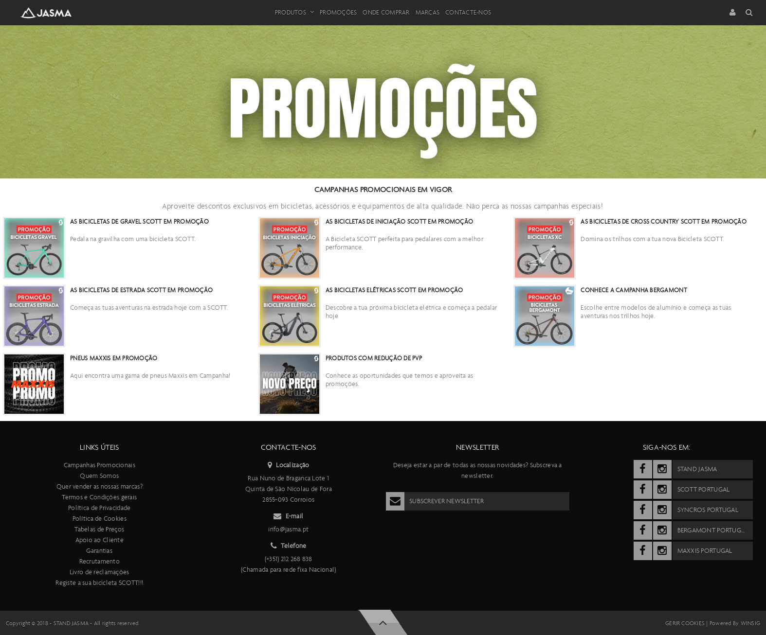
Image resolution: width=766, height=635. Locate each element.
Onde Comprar (386, 12)
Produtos (294, 12)
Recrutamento (99, 561)
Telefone (289, 546)
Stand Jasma (71, 623)
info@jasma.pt (288, 529)
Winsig (750, 623)
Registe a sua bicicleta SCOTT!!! (99, 583)
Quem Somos (99, 476)
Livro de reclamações (99, 572)
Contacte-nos (468, 12)
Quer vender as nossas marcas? (99, 486)
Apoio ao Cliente (99, 540)
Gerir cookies (685, 623)
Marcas (428, 12)
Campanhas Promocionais (99, 465)
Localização (288, 465)
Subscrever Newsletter (435, 501)
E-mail (288, 516)
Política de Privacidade (99, 508)
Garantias (99, 551)
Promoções (338, 12)
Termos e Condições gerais (99, 497)
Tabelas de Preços (99, 529)
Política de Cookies (100, 518)
